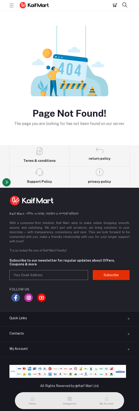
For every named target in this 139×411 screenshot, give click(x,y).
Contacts (16, 333)
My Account (18, 349)
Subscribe (111, 275)
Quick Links (18, 318)
